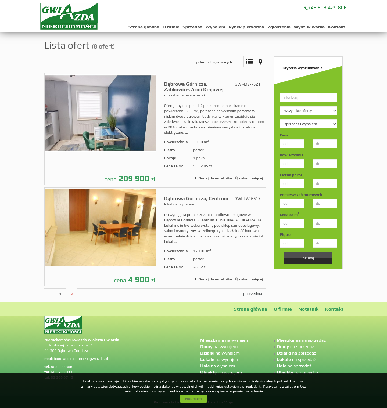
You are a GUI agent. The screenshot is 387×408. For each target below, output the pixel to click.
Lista (249, 61)
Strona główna (143, 27)
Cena (284, 135)
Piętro (285, 234)
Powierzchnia (291, 155)
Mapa (260, 61)
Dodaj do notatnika (215, 178)
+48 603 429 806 (327, 7)
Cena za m (289, 214)
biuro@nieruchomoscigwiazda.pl (81, 358)
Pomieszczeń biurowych (301, 195)
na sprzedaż (301, 340)
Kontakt (336, 27)
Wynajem (215, 27)
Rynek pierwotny (246, 27)
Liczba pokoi (291, 175)
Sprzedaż (192, 27)
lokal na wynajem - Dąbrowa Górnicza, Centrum (155, 237)
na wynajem (224, 340)
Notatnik (308, 309)
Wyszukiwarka (309, 27)
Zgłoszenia (279, 27)
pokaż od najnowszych (214, 62)
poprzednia (252, 293)
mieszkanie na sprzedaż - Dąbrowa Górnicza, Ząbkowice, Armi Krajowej (155, 129)
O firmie (171, 27)
